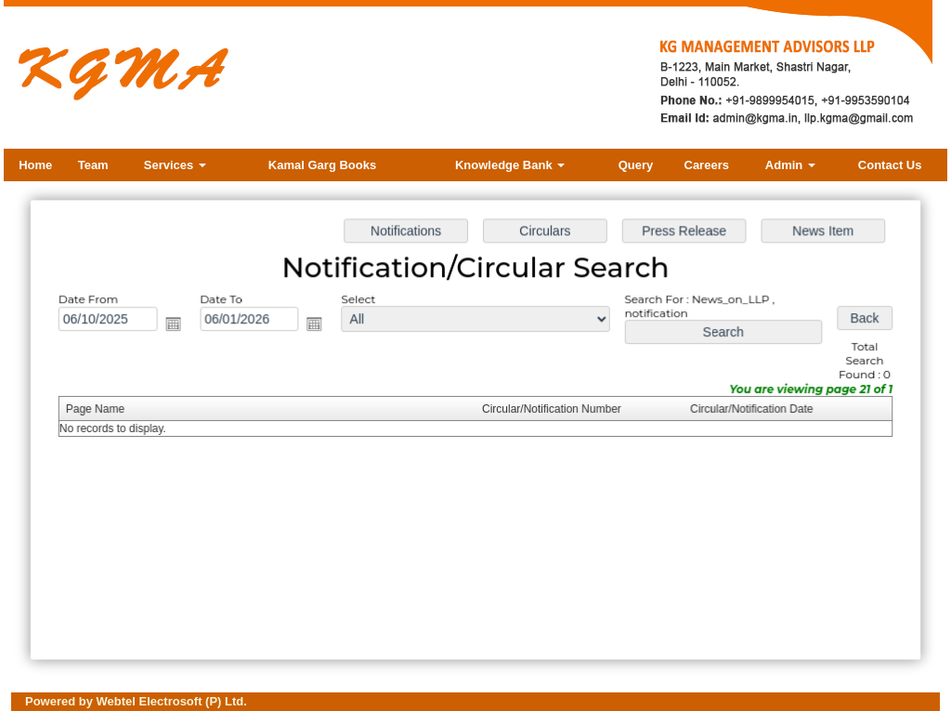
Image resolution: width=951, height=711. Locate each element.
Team (93, 165)
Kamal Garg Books (322, 165)
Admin (790, 165)
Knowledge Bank (510, 165)
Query (636, 165)
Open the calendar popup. (179, 326)
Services (175, 165)
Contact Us (890, 165)
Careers (706, 165)
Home (35, 165)
